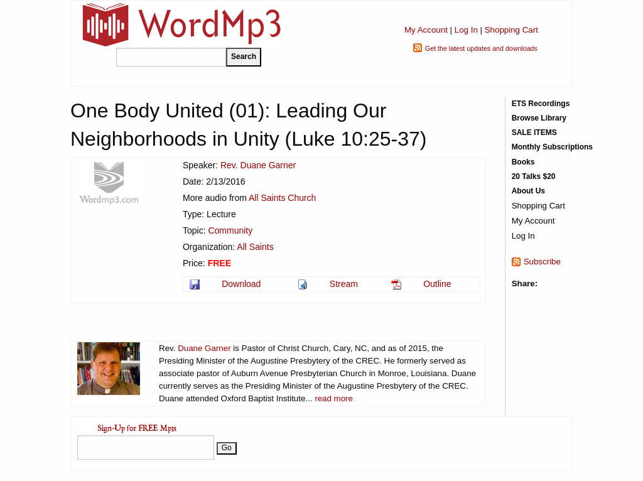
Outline (437, 284)
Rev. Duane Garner (258, 165)
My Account (426, 30)
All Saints (255, 247)
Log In (466, 30)
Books (523, 162)
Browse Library (539, 118)
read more (334, 398)
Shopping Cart (511, 30)
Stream (344, 284)
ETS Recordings (541, 103)
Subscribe (542, 261)
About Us (528, 190)
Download (241, 284)
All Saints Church (282, 198)
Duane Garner (204, 348)
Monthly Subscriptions (552, 147)
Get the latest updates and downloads (481, 48)
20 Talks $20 (534, 176)
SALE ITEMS (534, 132)
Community (230, 230)
